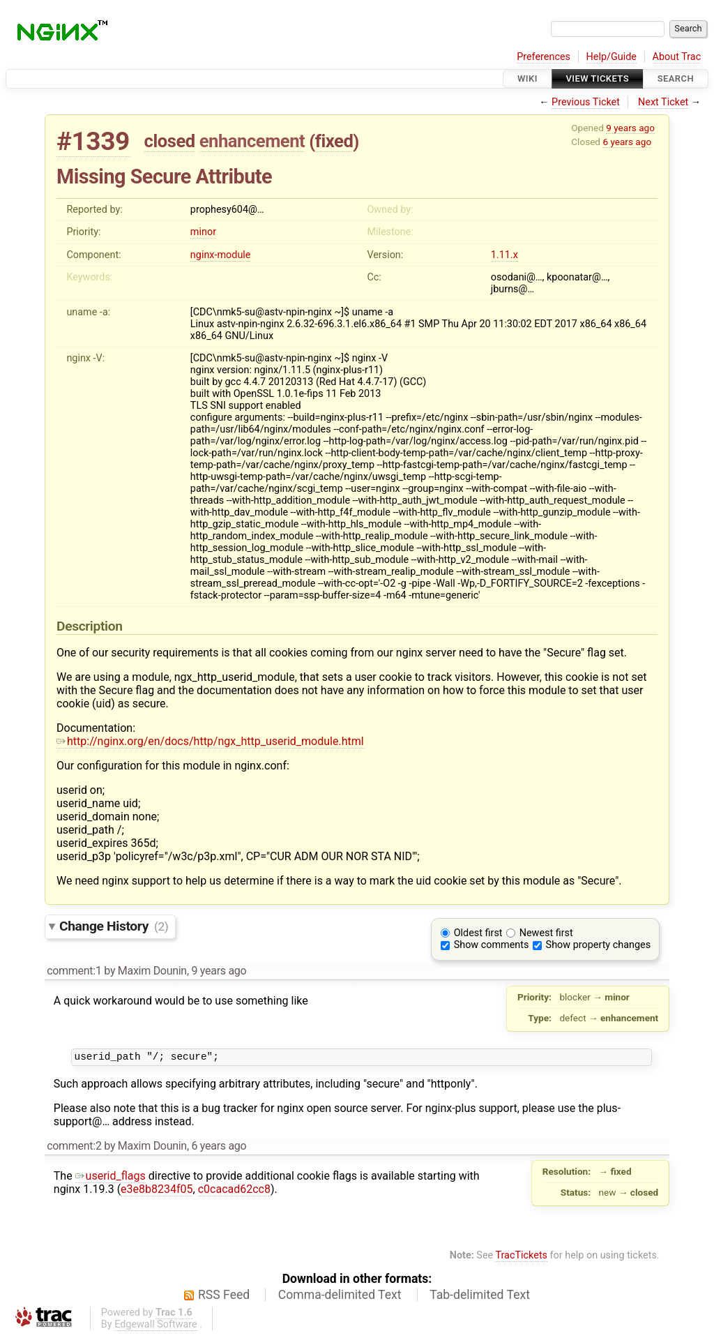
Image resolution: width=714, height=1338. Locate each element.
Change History (113, 926)
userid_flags (110, 1178)
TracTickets (521, 1257)
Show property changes (598, 945)
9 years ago (630, 127)
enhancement (252, 140)
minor (203, 232)
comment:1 (74, 970)
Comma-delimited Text (340, 1297)
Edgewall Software (155, 1326)
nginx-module (220, 255)
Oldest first (478, 933)
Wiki (527, 78)
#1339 (93, 141)
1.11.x (504, 255)
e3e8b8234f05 (156, 1191)
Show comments (491, 945)
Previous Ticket (586, 102)
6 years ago (626, 141)
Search (676, 78)
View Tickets (597, 78)
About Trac (677, 57)
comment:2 (74, 1148)
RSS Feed (224, 1297)
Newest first (546, 933)
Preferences (543, 57)
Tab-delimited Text (480, 1297)
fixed (334, 140)
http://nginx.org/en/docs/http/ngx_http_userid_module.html (210, 741)
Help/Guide (611, 57)
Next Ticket (663, 102)
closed (169, 140)
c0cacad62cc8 (234, 1191)
